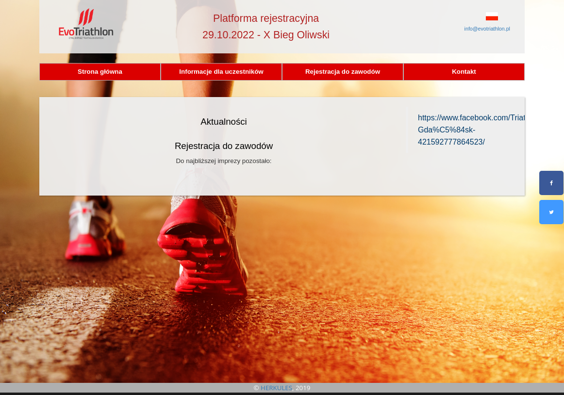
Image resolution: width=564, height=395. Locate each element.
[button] (478, 16)
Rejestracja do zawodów (342, 71)
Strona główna (100, 71)
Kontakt (464, 71)
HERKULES (276, 387)
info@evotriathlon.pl (487, 29)
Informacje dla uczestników (221, 71)
